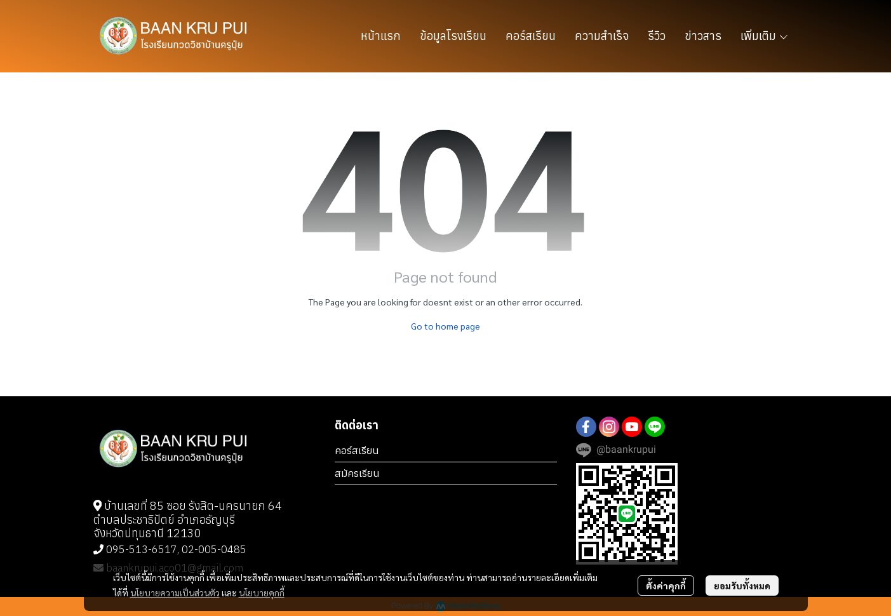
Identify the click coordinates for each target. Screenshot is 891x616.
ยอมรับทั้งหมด (742, 585)
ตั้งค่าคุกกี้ (666, 585)
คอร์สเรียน (357, 450)
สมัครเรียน (357, 473)
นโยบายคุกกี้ (262, 592)
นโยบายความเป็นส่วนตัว (175, 592)
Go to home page (445, 325)
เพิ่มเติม (764, 36)
